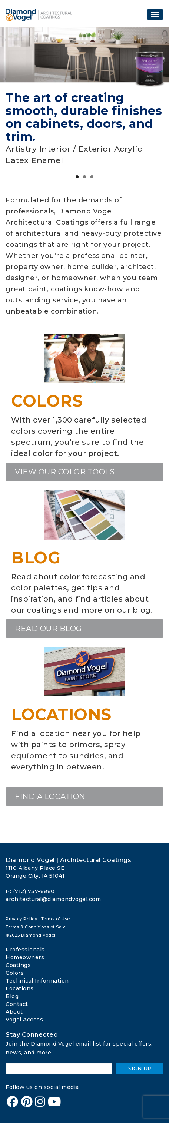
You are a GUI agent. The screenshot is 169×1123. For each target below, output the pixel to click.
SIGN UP (140, 1068)
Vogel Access (24, 1019)
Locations (61, 714)
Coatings (18, 965)
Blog (35, 557)
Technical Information (37, 980)
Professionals (25, 949)
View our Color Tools (65, 471)
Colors (47, 401)
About (14, 1011)
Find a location (50, 796)
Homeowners (25, 957)
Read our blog (48, 628)
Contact (17, 1004)
